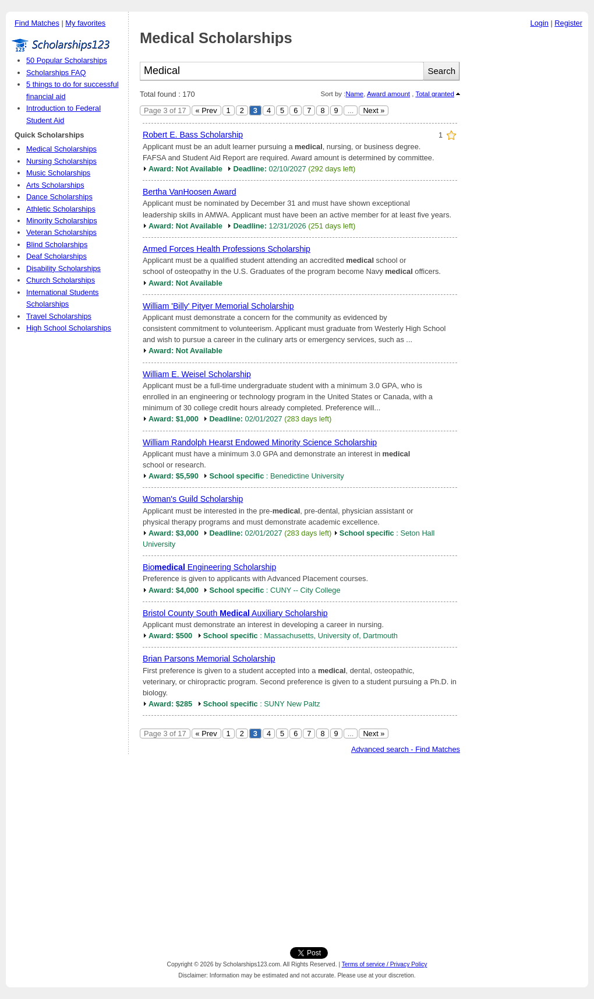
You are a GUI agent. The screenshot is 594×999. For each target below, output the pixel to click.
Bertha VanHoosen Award (189, 191)
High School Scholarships (68, 327)
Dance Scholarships (59, 196)
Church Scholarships (60, 280)
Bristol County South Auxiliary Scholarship (235, 613)
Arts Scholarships (55, 185)
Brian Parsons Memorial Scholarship (209, 658)
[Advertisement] (527, 209)
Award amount (388, 93)
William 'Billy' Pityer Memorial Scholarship (218, 306)
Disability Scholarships (63, 268)
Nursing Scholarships (61, 161)
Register (568, 23)
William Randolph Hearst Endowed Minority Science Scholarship (260, 442)
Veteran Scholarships (61, 232)
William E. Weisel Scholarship (197, 374)
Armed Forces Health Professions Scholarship (226, 249)
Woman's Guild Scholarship (193, 499)
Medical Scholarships (61, 149)
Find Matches (37, 23)
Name (354, 93)
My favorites (85, 23)
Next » (373, 110)
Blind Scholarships (56, 244)
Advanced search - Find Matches (405, 749)
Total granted (434, 93)
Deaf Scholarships (56, 256)
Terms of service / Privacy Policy (384, 964)
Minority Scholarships (61, 220)
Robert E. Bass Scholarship (193, 134)
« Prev (206, 110)
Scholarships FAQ (56, 72)
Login (540, 23)
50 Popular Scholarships (66, 60)
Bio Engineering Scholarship (209, 567)
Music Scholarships (58, 172)
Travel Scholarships (58, 316)
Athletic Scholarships (61, 209)
